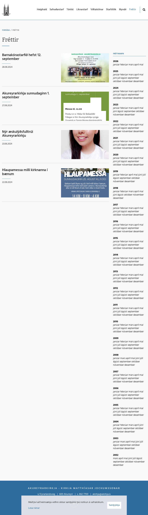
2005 (115, 405)
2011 (115, 305)
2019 (115, 171)
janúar (116, 65)
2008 (115, 355)
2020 (115, 155)
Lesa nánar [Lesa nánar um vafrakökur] (34, 508)
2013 (115, 272)
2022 (115, 121)
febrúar (124, 65)
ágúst (124, 78)
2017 (115, 205)
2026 (115, 61)
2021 (115, 138)
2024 (115, 88)
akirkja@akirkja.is (102, 494)
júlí (119, 78)
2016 (115, 222)
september (133, 78)
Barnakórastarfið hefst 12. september (21, 57)
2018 (115, 188)
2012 (115, 288)
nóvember (127, 81)
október (117, 81)
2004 (115, 422)
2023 (115, 105)
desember (138, 81)
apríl (136, 65)
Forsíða (6, 30)
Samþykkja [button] (114, 505)
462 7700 (83, 494)
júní (115, 78)
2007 (115, 372)
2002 (115, 455)
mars (131, 65)
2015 (115, 238)
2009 (115, 338)
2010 (115, 322)
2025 (115, 71)
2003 (115, 438)
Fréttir (15, 30)
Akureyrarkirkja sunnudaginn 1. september (25, 95)
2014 (115, 255)
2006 (115, 388)
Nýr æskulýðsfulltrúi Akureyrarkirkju (17, 134)
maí (141, 65)
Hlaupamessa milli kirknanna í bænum (25, 172)
